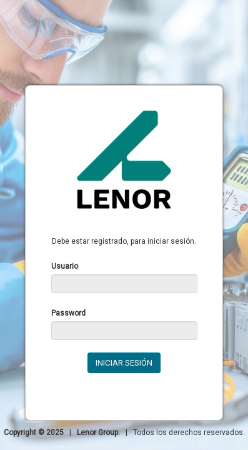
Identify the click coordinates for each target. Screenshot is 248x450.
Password (68, 313)
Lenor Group (97, 432)
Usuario (64, 266)
